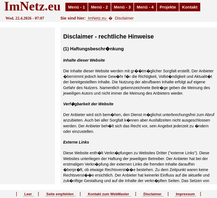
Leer (28, 194)
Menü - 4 (145, 7)
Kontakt (189, 7)
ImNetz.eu (97, 18)
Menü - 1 (76, 7)
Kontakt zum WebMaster (109, 194)
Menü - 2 (99, 7)
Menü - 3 (122, 7)
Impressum (185, 194)
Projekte (168, 7)
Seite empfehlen (60, 194)
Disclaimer (153, 194)
